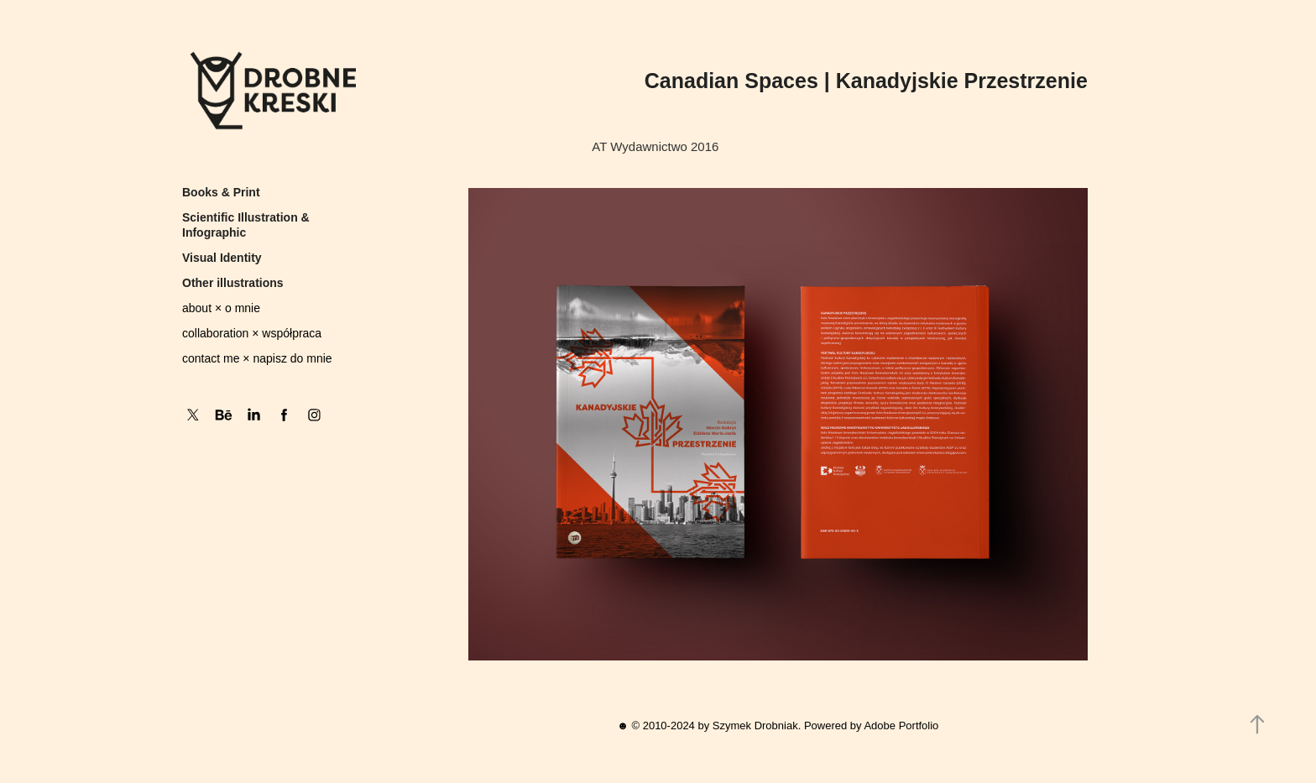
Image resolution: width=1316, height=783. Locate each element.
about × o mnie (221, 308)
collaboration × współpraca (251, 333)
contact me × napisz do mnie (257, 358)
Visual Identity (222, 257)
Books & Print (221, 192)
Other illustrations (233, 283)
